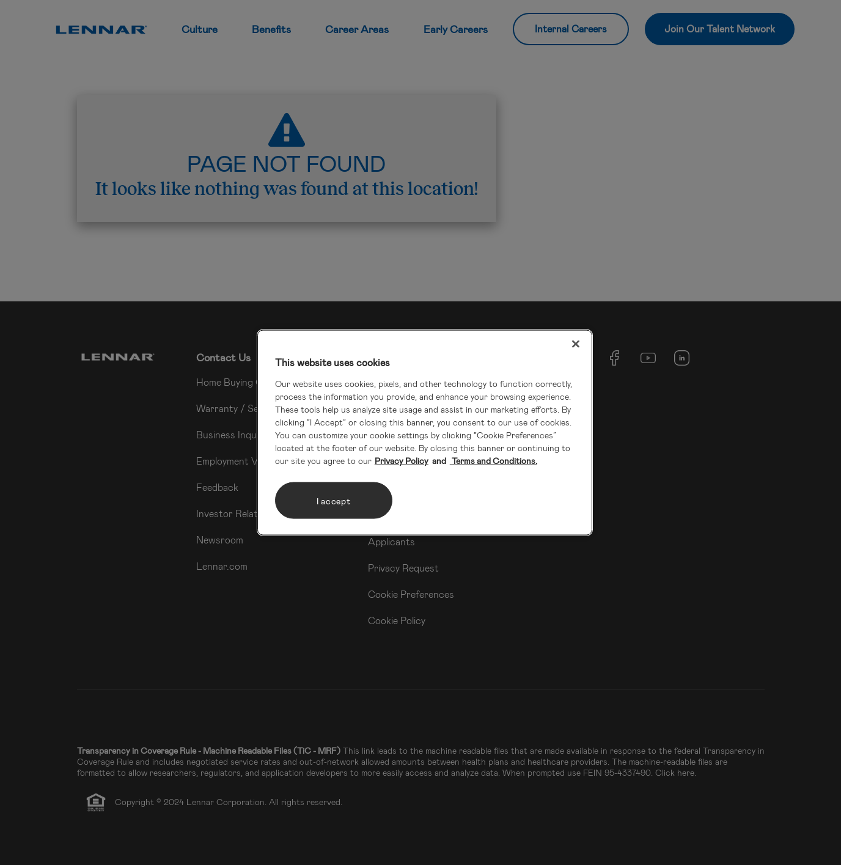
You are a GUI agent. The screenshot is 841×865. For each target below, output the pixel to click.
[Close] (575, 343)
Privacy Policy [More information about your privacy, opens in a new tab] (401, 460)
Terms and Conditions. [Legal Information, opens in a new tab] (493, 460)
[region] (425, 432)
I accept (334, 500)
